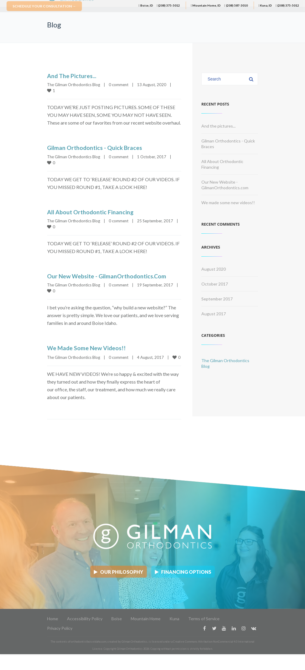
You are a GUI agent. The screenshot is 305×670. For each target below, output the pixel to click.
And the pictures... (72, 75)
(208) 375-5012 (168, 5)
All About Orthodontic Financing (91, 211)
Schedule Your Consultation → (44, 6)
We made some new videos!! (87, 347)
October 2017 (214, 283)
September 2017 (217, 298)
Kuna (174, 616)
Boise (116, 616)
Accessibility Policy (84, 616)
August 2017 (213, 313)
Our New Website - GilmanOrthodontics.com (108, 275)
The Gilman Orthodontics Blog (73, 84)
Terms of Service (204, 616)
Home (52, 616)
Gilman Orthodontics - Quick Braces (95, 147)
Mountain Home (146, 616)
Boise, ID (146, 5)
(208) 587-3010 (236, 5)
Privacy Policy (59, 626)
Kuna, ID (265, 5)
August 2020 (213, 269)
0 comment (118, 84)
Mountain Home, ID (206, 5)
